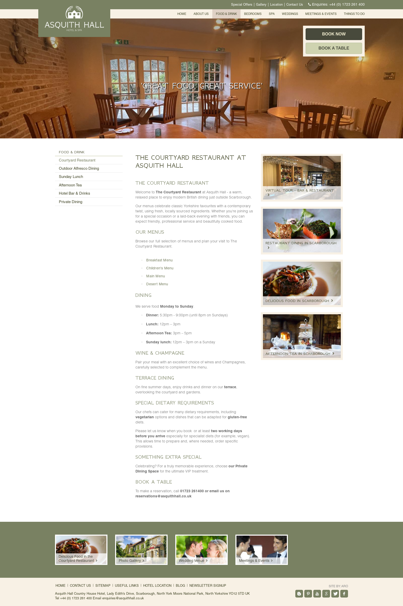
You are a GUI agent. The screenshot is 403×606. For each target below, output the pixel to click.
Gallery (261, 4)
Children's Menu (159, 268)
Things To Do (354, 14)
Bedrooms (253, 14)
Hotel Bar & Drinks (74, 193)
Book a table (333, 48)
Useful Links (127, 586)
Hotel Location (157, 586)
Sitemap (103, 586)
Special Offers (241, 4)
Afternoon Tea (70, 185)
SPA (272, 14)
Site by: (338, 586)
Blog (180, 586)
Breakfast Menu (159, 260)
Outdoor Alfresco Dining (79, 168)
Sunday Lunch (71, 176)
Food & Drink (226, 14)
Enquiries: (336, 4)
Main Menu (155, 276)
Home (181, 14)
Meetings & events (321, 14)
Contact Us (294, 4)
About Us (201, 14)
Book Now (334, 34)
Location (276, 4)
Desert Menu (157, 284)
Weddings (290, 14)
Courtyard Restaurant (77, 160)
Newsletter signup (207, 586)
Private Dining (70, 202)
